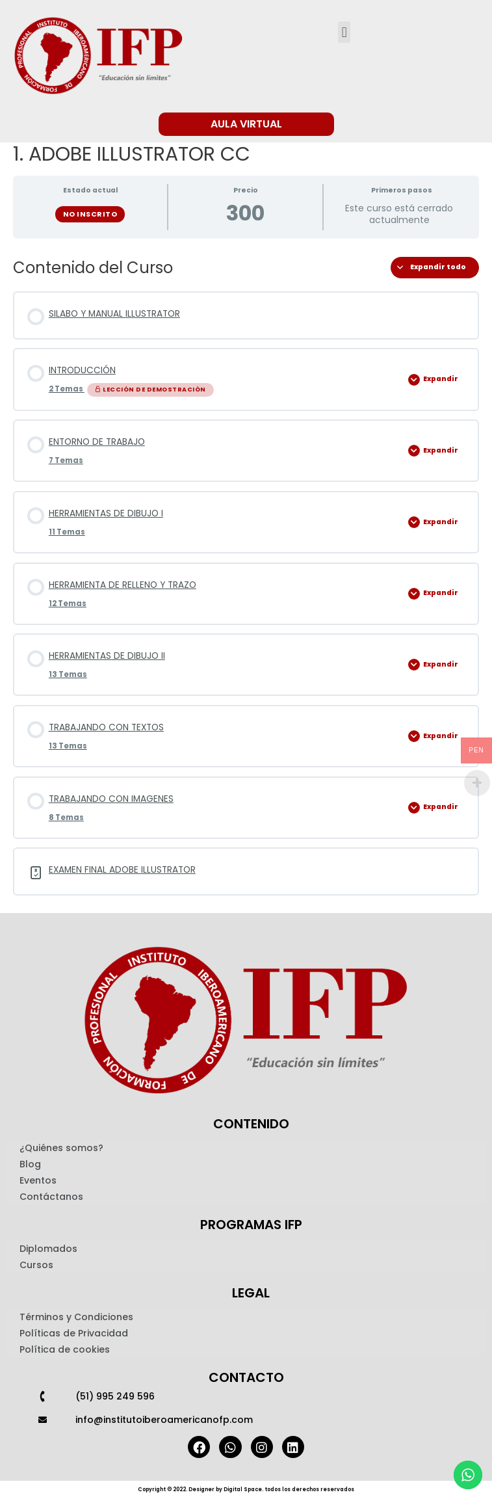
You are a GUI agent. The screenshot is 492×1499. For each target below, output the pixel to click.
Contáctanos (51, 1196)
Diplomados (48, 1248)
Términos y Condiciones (76, 1316)
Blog (30, 1164)
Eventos (38, 1180)
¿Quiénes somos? (61, 1147)
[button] (344, 32)
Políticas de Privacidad (73, 1333)
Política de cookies (64, 1349)
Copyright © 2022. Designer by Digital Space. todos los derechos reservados (246, 1489)
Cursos (36, 1264)
